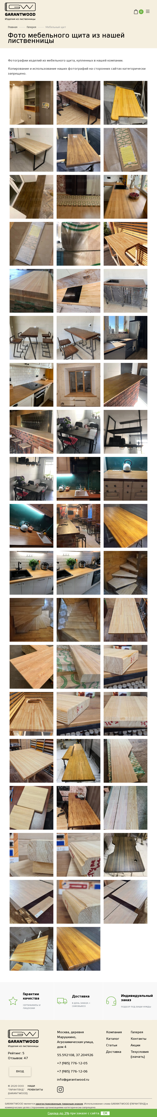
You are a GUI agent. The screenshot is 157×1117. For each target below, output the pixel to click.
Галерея (31, 27)
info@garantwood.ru (73, 1079)
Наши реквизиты (35, 1088)
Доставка (113, 1052)
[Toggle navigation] (148, 12)
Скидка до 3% (58, 1113)
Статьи (111, 1045)
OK (105, 1113)
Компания (114, 1032)
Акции (135, 1045)
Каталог (112, 1039)
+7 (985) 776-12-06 (72, 1071)
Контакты (138, 1039)
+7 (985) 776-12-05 (72, 1063)
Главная (12, 27)
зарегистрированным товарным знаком (59, 1103)
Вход (20, 1071)
